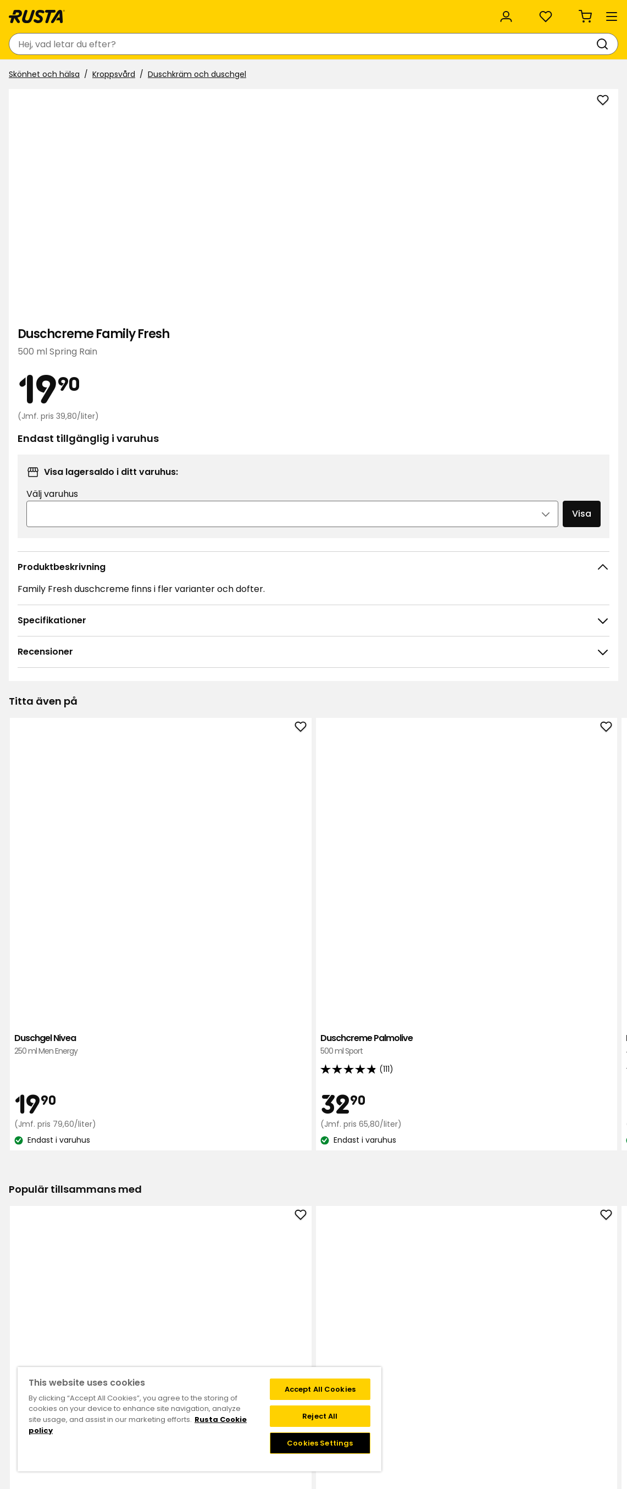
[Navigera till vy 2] (321, 865)
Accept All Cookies (320, 1389)
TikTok (512, 1272)
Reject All (319, 1416)
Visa (555, 398)
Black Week (257, 1365)
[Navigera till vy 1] (306, 865)
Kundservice (37, 12)
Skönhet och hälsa (48, 102)
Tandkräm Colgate (70, 1046)
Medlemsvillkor (399, 1284)
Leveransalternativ (117, 1307)
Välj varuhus (434, 378)
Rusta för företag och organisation (237, 12)
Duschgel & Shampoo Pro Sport (556, 727)
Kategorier (370, 12)
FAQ (379, 1296)
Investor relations (269, 1330)
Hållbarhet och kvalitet (114, 12)
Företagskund (262, 1342)
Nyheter (208, 75)
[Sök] (357, 44)
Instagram (519, 1284)
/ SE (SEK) (571, 12)
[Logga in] (504, 44)
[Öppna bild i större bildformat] (360, 384)
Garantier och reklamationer (137, 1353)
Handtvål (313, 1046)
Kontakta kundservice (123, 1272)
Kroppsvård (118, 102)
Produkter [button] (41, 75)
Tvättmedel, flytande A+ (434, 1052)
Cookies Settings (320, 1443)
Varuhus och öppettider (281, 1272)
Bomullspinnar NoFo (556, 1046)
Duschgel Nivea (70, 721)
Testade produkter (271, 1353)
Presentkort (104, 1342)
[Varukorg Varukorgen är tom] (597, 44)
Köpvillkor (100, 1296)
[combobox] (228, 44)
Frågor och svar (112, 1284)
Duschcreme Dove (313, 727)
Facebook (518, 1296)
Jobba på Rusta (265, 1307)
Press (246, 1319)
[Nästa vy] (605, 731)
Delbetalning (106, 1330)
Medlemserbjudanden (413, 1272)
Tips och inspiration (131, 75)
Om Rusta (255, 1284)
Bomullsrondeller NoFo (192, 1046)
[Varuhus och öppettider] (433, 44)
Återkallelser (105, 1319)
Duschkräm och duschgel (201, 102)
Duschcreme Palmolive (192, 721)
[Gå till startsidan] (50, 44)
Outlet (257, 75)
